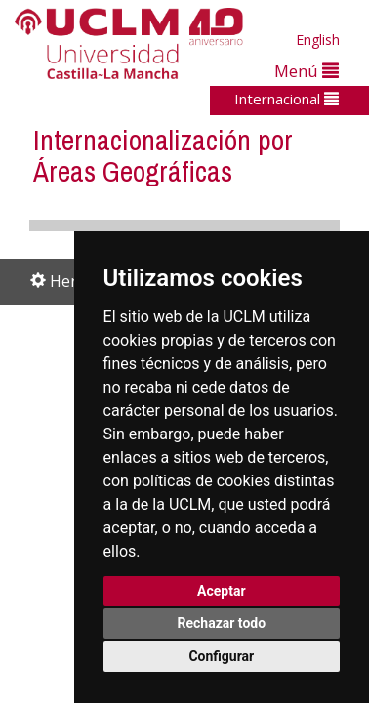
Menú (306, 71)
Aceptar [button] (221, 591)
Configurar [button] (221, 656)
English (318, 39)
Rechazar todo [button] (221, 623)
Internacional (286, 98)
